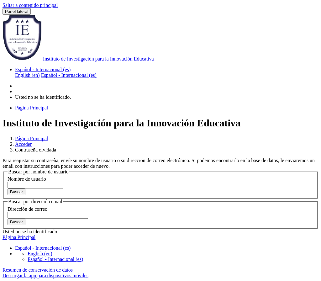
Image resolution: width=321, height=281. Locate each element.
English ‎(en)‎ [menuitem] (27, 75)
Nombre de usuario (27, 179)
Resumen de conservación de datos (38, 270)
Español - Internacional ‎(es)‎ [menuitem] (69, 75)
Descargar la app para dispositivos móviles (45, 275)
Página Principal (31, 138)
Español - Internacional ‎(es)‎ (43, 69)
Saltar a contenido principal (30, 5)
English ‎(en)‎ (40, 253)
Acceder (23, 144)
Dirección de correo (27, 209)
